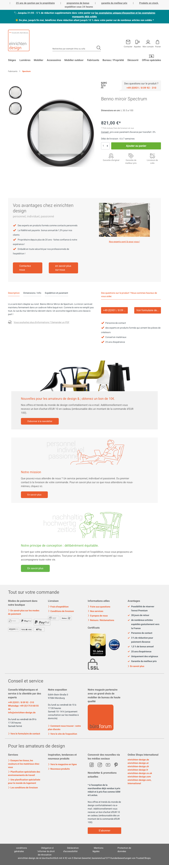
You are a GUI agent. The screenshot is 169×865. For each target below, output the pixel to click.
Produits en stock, (149, 3)
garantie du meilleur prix (114, 3)
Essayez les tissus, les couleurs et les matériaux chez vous (23, 764)
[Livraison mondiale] (152, 156)
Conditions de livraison (61, 611)
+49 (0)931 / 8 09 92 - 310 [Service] (115, 310)
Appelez (137, 46)
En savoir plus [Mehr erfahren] (35, 568)
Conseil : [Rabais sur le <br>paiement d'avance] (105, 132)
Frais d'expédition (58, 606)
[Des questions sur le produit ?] (38, 322)
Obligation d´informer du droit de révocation (46, 851)
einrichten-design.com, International (139, 781)
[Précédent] (30, 132)
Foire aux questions (99, 606)
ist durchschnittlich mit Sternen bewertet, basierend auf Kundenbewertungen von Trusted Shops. (84, 858)
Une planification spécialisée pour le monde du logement (24, 781)
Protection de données (124, 849)
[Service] (141, 88)
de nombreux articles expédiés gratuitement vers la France (143, 624)
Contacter (128, 46)
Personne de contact (140, 633)
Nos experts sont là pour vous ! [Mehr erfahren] (124, 241)
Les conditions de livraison (23, 787)
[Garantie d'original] (111, 156)
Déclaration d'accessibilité (71, 849)
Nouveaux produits (59, 769)
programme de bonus (78, 3)
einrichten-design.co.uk (140, 773)
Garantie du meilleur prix (142, 661)
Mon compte (148, 46)
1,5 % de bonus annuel (141, 647)
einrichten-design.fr (138, 770)
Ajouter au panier (136, 146)
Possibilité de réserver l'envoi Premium (141, 609)
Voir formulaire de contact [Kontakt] (148, 310)
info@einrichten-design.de (22, 712)
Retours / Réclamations (101, 620)
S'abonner (104, 831)
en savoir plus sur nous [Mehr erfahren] (63, 268)
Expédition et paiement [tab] (56, 293)
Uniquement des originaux (143, 656)
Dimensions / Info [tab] (32, 293)
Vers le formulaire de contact (24, 733)
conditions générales (20, 849)
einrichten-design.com (139, 776)
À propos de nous (98, 615)
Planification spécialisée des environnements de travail (24, 773)
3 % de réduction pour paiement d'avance (140, 640)
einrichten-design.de (138, 759)
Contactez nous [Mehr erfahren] (25, 268)
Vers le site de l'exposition (62, 734)
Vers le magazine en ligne (62, 764)
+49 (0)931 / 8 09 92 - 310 (21, 702)
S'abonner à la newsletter (39, 421)
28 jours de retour (138, 615)
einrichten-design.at (138, 763)
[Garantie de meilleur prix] (131, 156)
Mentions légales (98, 849)
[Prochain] (89, 132)
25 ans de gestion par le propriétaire (35, 3)
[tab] (14, 293)
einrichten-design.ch (138, 766)
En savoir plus (34, 494)
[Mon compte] (137, 43)
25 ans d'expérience (139, 652)
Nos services (95, 611)
